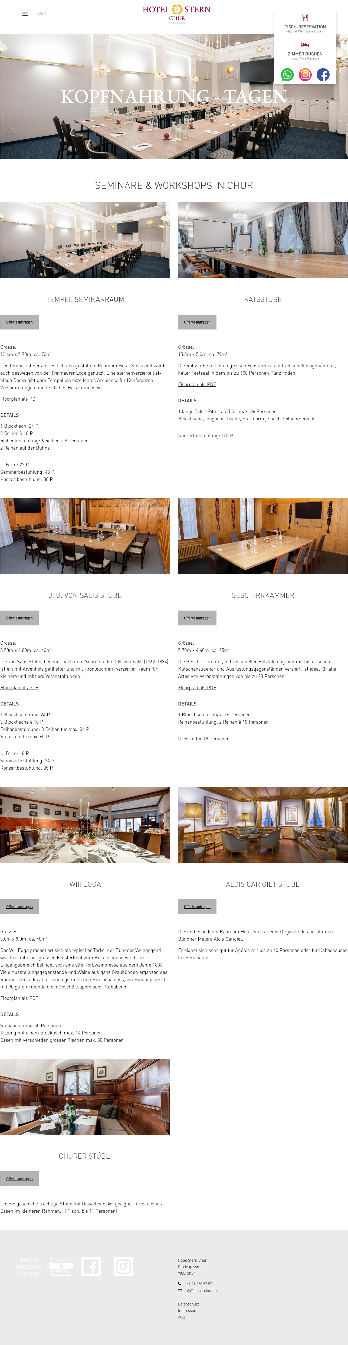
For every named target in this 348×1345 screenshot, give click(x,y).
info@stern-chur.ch (201, 1290)
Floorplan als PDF (19, 398)
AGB (181, 1317)
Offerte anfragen (19, 322)
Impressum (187, 1310)
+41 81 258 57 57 (198, 1283)
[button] (341, 226)
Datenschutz (188, 1304)
